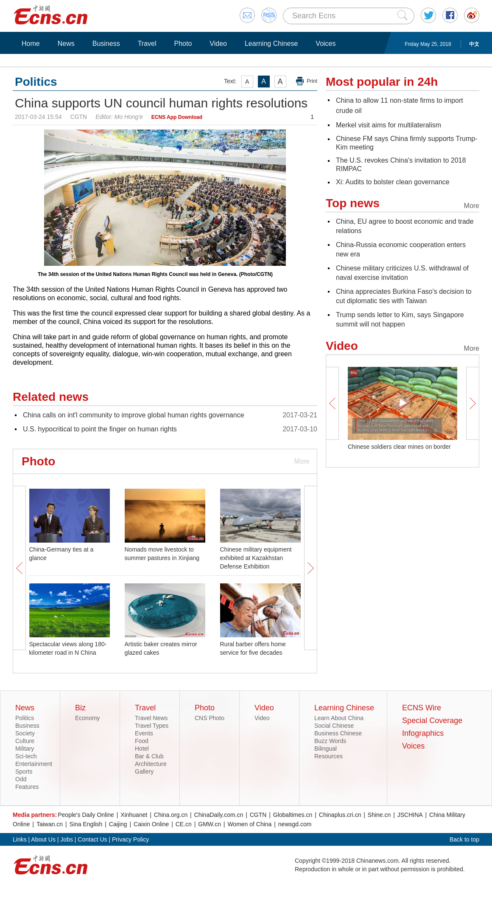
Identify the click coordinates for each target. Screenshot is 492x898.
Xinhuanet (133, 814)
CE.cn (184, 824)
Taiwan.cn (49, 824)
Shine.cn (379, 814)
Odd (20, 779)
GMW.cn (209, 824)
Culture (24, 741)
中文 (474, 44)
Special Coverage (432, 720)
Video (218, 43)
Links (20, 839)
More (302, 461)
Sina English (86, 824)
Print (312, 81)
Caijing (118, 824)
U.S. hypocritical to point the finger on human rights (100, 429)
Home (31, 43)
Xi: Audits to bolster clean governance (393, 182)
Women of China (249, 824)
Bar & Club (149, 756)
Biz (80, 708)
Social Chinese (334, 725)
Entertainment (33, 763)
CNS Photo (209, 718)
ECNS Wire (421, 708)
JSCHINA (410, 814)
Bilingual (325, 748)
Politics (24, 718)
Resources (328, 756)
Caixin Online (151, 824)
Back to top (464, 839)
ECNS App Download (176, 117)
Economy (87, 718)
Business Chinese (338, 733)
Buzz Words (330, 741)
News (66, 43)
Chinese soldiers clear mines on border (399, 446)
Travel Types (151, 725)
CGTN (258, 814)
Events (144, 733)
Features (27, 786)
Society (25, 733)
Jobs (66, 839)
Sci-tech (26, 756)
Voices (325, 43)
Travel (147, 43)
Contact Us (92, 839)
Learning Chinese (271, 43)
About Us (43, 839)
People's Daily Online (86, 814)
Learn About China (338, 718)
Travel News (151, 718)
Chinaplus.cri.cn (340, 814)
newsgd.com (295, 824)
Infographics (423, 733)
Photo (183, 43)
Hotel (142, 748)
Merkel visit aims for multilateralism (388, 125)
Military (24, 748)
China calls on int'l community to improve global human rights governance (133, 415)
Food (141, 741)
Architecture (151, 763)
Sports (23, 771)
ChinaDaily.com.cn (218, 814)
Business (106, 43)
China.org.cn (170, 814)
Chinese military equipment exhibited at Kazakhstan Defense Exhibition (256, 558)
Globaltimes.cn (293, 814)
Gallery (144, 771)
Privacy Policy (130, 839)
